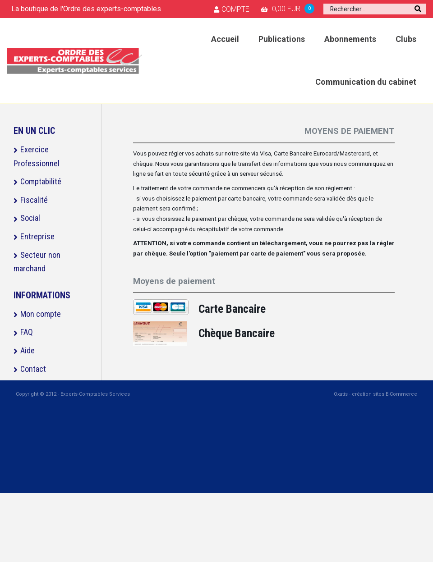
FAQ (26, 332)
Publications (281, 39)
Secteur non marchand (37, 262)
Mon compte (40, 314)
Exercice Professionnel (37, 156)
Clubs (406, 39)
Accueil (225, 39)
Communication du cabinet (365, 82)
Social (30, 218)
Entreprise (37, 236)
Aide (27, 350)
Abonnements (350, 39)
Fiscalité (34, 200)
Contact (33, 369)
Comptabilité (40, 181)
